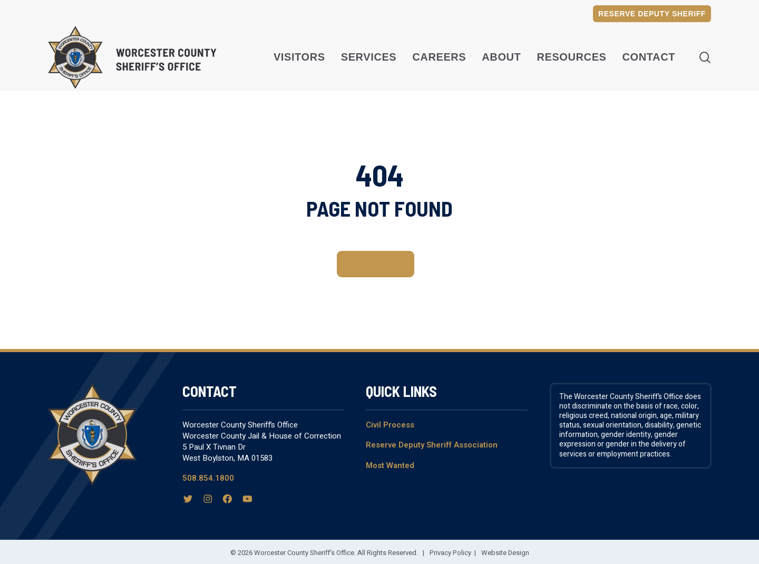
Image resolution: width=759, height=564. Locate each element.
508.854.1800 (208, 478)
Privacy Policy (450, 553)
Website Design (505, 553)
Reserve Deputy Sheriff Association (432, 445)
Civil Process (390, 425)
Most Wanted (390, 465)
